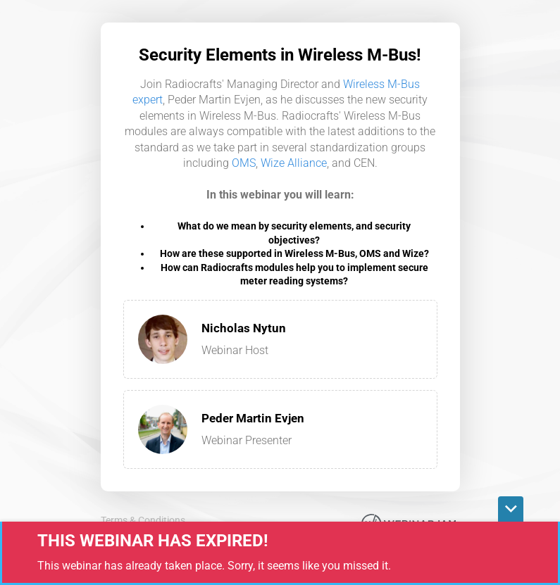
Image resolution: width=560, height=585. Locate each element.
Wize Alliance (294, 163)
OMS (244, 163)
